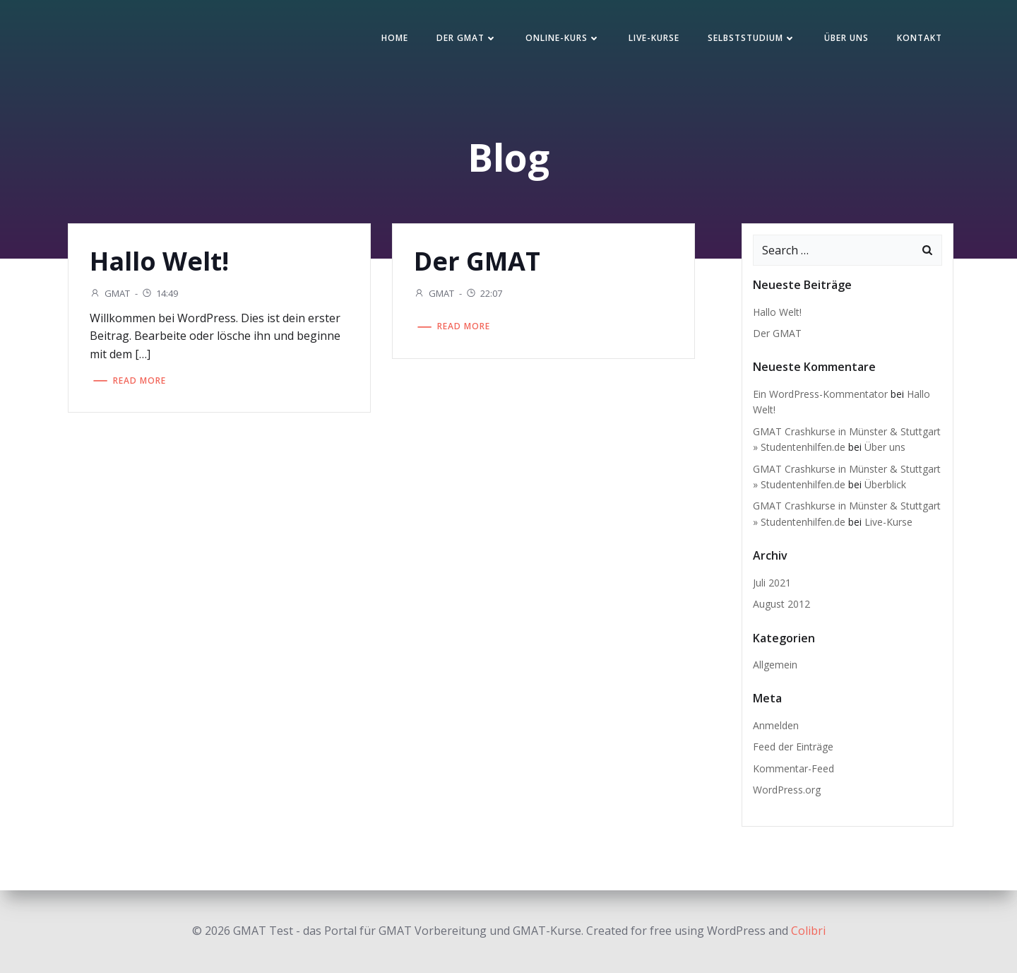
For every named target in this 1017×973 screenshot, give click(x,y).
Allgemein (775, 664)
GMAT (110, 293)
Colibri (808, 930)
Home (394, 38)
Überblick (885, 484)
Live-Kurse (654, 38)
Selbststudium (752, 38)
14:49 (159, 293)
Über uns (846, 38)
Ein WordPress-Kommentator (820, 394)
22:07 (483, 293)
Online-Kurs (562, 38)
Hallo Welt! (777, 312)
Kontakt (919, 38)
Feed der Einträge (793, 746)
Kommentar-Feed (793, 768)
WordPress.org (787, 789)
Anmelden (776, 725)
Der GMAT (466, 38)
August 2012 (781, 604)
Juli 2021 (772, 582)
